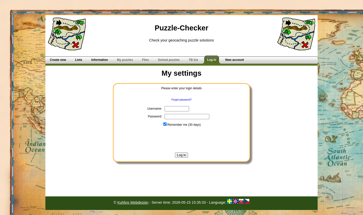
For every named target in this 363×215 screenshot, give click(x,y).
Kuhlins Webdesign (132, 202)
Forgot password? (181, 99)
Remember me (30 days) (182, 124)
